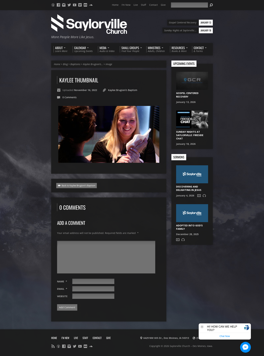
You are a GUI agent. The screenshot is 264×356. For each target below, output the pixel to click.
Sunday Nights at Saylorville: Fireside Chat (189, 135)
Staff (143, 4)
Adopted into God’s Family (189, 227)
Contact (153, 4)
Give (163, 4)
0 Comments (69, 97)
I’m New (126, 4)
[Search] (189, 5)
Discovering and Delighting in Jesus (188, 188)
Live (136, 4)
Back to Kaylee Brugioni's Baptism (76, 185)
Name (62, 281)
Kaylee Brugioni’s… (93, 64)
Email (62, 288)
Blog (65, 64)
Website (62, 296)
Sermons (178, 157)
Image (109, 64)
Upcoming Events (184, 64)
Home (115, 4)
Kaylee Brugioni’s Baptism (122, 90)
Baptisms (75, 64)
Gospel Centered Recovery (187, 94)
